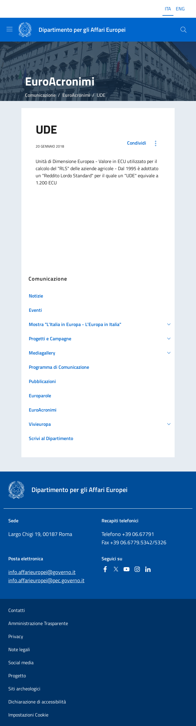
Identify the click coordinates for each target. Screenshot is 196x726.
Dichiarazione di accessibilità (37, 701)
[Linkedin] (147, 570)
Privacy (15, 636)
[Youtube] (126, 570)
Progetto (17, 675)
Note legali (19, 649)
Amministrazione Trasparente (38, 623)
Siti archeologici (24, 688)
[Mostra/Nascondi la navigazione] (9, 29)
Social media (21, 662)
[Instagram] (137, 570)
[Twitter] (115, 570)
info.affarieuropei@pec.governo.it (46, 580)
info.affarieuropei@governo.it (41, 572)
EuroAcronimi (76, 95)
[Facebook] (105, 570)
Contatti (16, 610)
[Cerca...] (183, 29)
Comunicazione (40, 95)
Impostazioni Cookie (28, 714)
